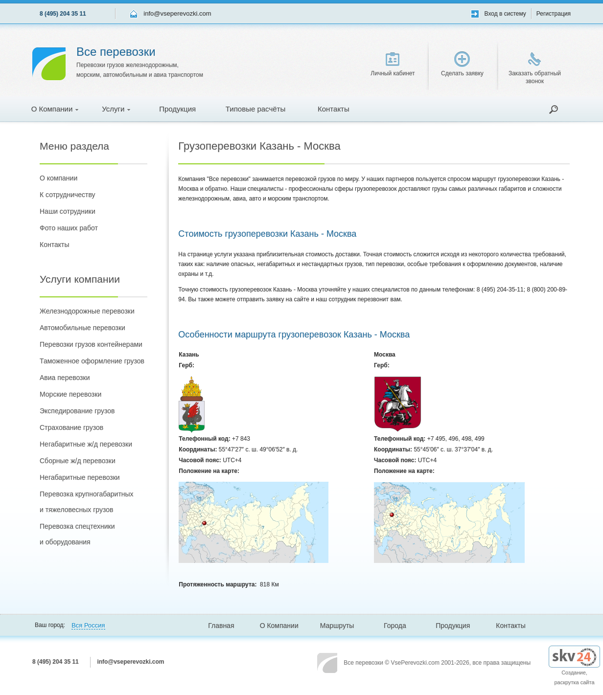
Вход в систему (505, 13)
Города (395, 625)
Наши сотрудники (67, 211)
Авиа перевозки (65, 377)
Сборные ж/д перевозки (78, 461)
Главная (221, 625)
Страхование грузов (71, 427)
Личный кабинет (393, 64)
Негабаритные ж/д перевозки (86, 444)
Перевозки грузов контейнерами (91, 344)
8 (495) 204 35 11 (63, 13)
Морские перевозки (70, 394)
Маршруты (337, 625)
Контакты (333, 109)
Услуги (116, 109)
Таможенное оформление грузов (92, 361)
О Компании (55, 109)
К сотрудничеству (67, 195)
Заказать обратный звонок (535, 68)
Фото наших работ (69, 228)
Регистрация (553, 13)
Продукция (177, 109)
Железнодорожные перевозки (87, 311)
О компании (58, 178)
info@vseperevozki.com (177, 13)
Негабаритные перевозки (80, 477)
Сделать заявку (462, 64)
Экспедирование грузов (77, 411)
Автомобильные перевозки (82, 328)
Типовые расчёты (255, 109)
